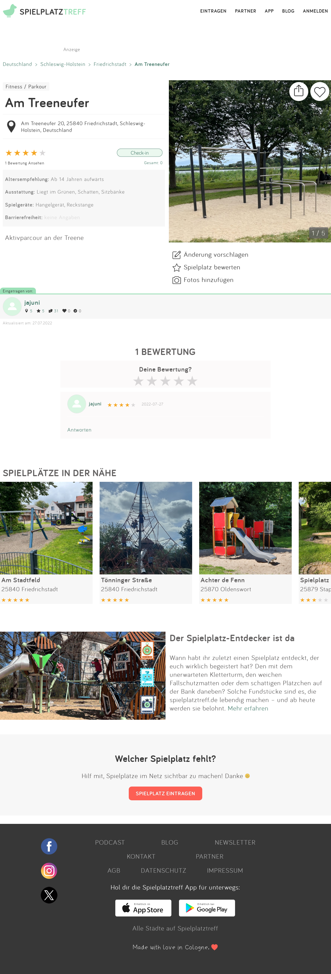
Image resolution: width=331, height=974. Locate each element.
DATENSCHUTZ (163, 870)
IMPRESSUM (225, 870)
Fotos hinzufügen (209, 279)
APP (269, 11)
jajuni (32, 302)
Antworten (79, 429)
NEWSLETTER (235, 842)
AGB (113, 870)
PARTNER (245, 11)
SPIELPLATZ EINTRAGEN (165, 793)
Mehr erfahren (248, 708)
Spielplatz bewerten (212, 267)
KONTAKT (141, 856)
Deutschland (17, 64)
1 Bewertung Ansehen (24, 163)
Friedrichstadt (110, 64)
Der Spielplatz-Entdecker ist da (232, 638)
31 (53, 310)
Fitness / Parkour (26, 86)
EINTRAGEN (213, 11)
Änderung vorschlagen (216, 254)
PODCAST (110, 842)
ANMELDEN (315, 11)
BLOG (288, 11)
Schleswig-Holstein (63, 64)
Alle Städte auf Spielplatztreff (175, 928)
